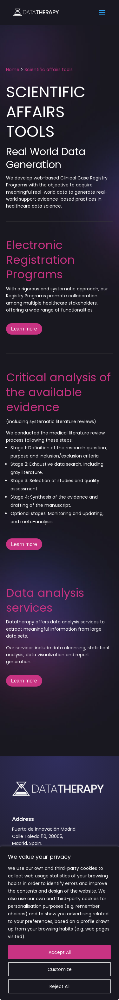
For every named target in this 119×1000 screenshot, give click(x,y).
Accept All (60, 952)
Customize (60, 969)
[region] (59, 923)
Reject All (59, 986)
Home (12, 69)
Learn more (24, 328)
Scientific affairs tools (48, 69)
